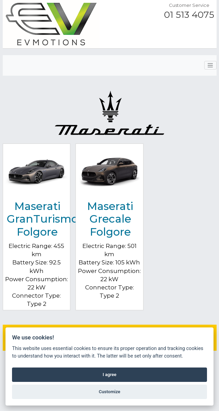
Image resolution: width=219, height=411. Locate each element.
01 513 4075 (189, 14)
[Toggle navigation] (210, 65)
